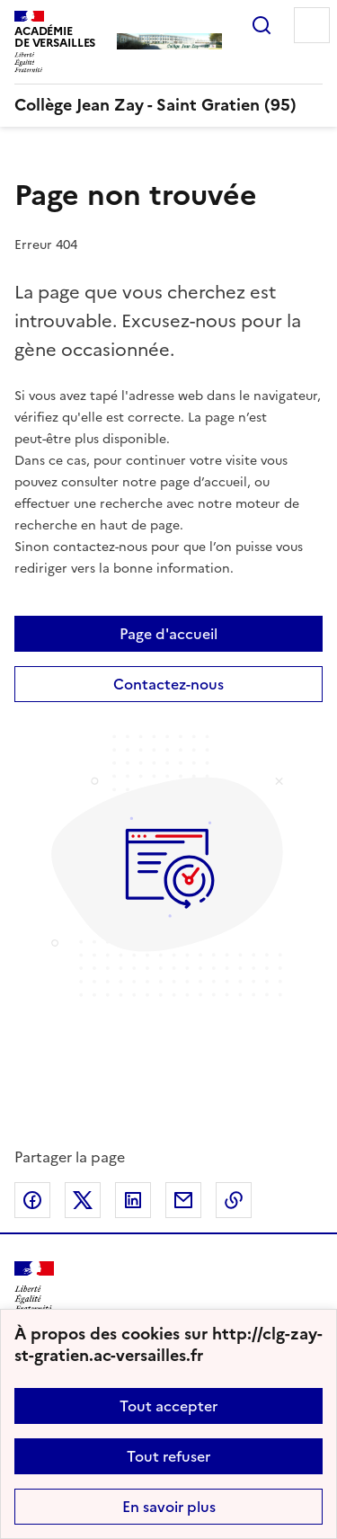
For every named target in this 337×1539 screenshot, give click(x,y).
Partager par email (183, 1200)
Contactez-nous (168, 684)
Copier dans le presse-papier (234, 1200)
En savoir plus (169, 1506)
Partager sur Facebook (32, 1200)
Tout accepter (168, 1406)
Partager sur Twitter (83, 1200)
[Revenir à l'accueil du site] (34, 1286)
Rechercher (261, 25)
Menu (312, 25)
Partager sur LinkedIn (133, 1200)
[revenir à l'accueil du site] (168, 105)
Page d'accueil (168, 634)
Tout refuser (168, 1456)
